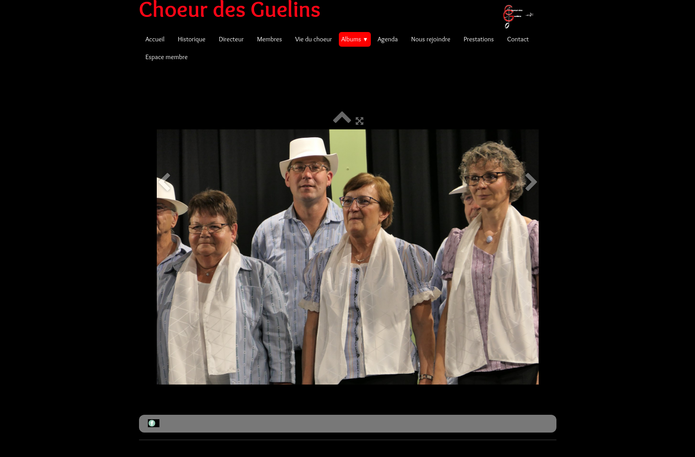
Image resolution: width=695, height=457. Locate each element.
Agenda (387, 39)
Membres (269, 39)
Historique (191, 39)
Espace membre (167, 57)
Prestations (479, 39)
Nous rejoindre (430, 39)
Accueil (155, 39)
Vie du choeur (313, 39)
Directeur (231, 39)
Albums (355, 39)
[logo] (339, 9)
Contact (518, 39)
